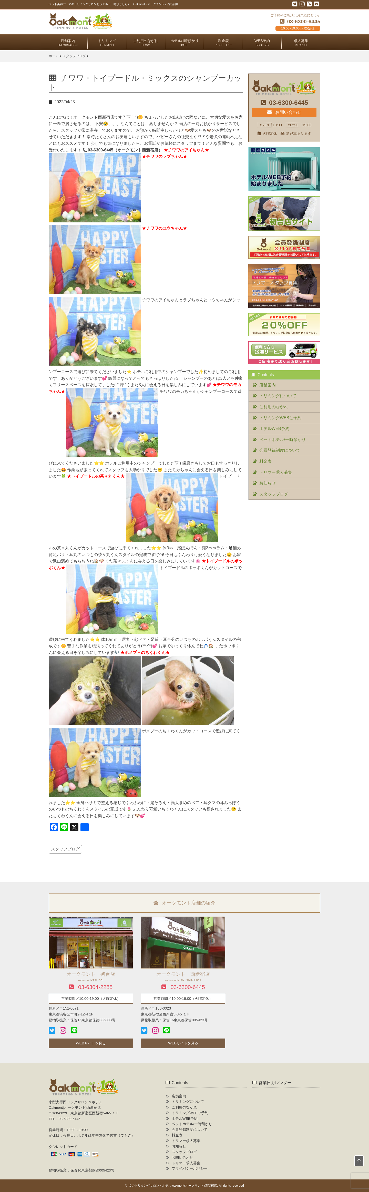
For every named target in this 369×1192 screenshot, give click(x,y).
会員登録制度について (279, 450)
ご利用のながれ (145, 43)
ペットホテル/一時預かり (282, 439)
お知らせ (267, 483)
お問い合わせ (284, 112)
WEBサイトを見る (91, 1043)
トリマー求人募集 (275, 472)
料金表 (223, 43)
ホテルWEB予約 (274, 428)
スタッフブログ (65, 849)
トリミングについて (277, 396)
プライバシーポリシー (190, 1168)
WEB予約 (262, 43)
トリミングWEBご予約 (280, 418)
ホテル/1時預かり (184, 43)
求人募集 (301, 43)
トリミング (107, 43)
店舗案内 (68, 43)
